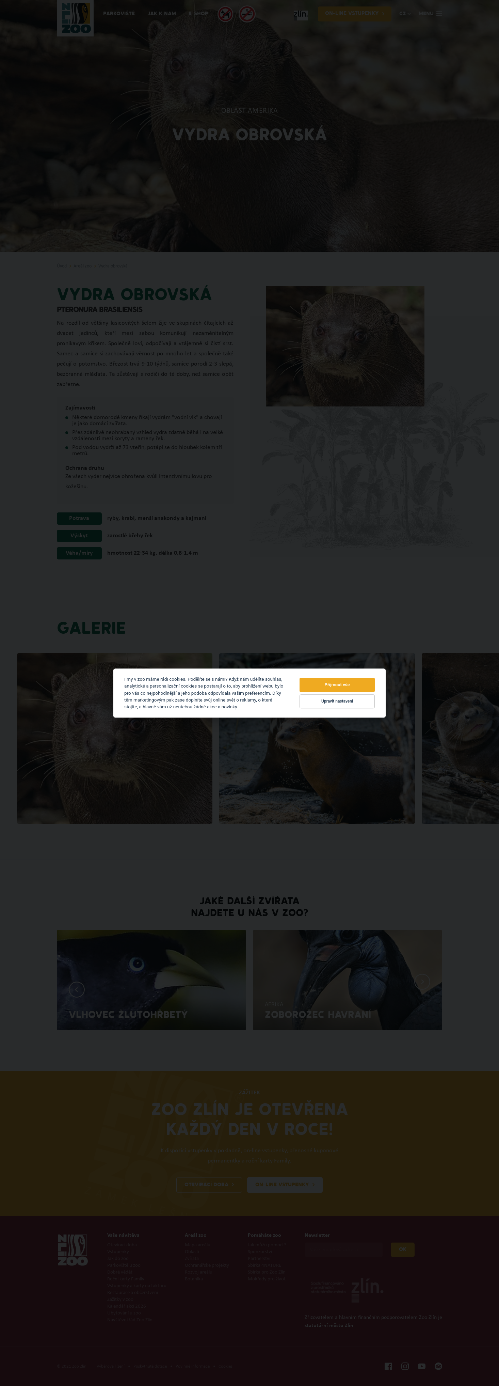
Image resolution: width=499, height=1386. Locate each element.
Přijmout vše (337, 684)
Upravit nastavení (337, 701)
